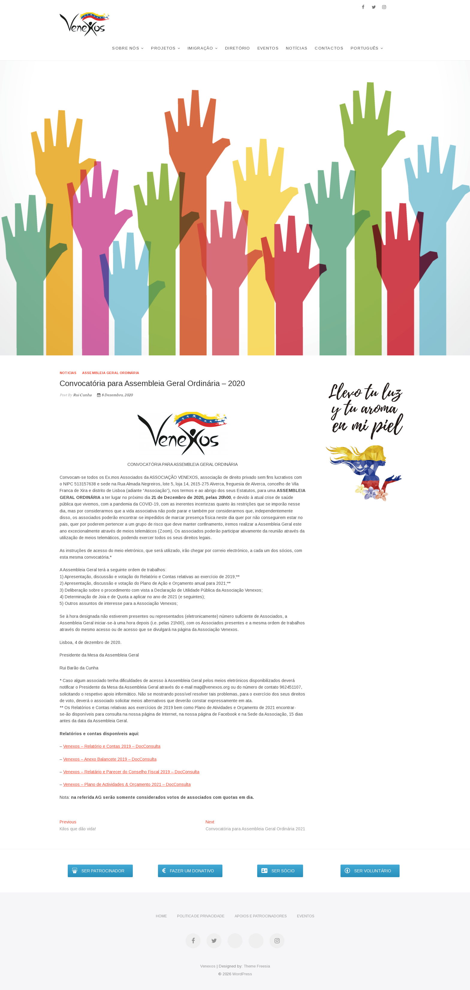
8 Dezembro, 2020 (115, 395)
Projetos (163, 48)
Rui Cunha (81, 395)
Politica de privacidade (201, 916)
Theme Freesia (257, 966)
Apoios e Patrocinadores (261, 916)
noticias (68, 373)
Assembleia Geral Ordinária (110, 373)
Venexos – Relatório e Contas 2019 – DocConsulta (111, 746)
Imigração (200, 48)
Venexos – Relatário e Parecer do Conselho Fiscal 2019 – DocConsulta (131, 771)
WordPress (242, 974)
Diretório (237, 48)
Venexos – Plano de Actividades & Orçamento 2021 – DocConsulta (127, 784)
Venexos (208, 966)
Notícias (297, 48)
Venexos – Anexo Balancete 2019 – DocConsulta (109, 759)
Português (365, 48)
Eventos (268, 48)
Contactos (329, 48)
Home (161, 916)
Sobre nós (125, 48)
